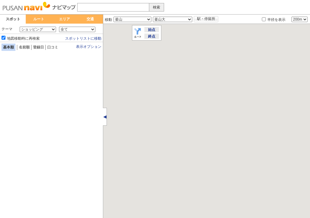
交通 (90, 19)
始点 (151, 30)
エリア (64, 19)
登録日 (38, 47)
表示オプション (88, 47)
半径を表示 (276, 20)
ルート (38, 19)
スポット (13, 19)
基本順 (8, 47)
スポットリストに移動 (83, 38)
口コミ (52, 47)
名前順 (24, 47)
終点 (151, 36)
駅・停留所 (206, 19)
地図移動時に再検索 (23, 38)
